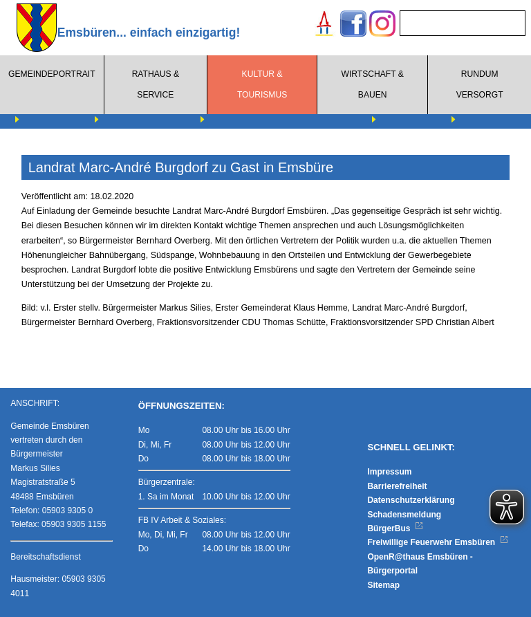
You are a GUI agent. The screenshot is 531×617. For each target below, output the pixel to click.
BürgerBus (395, 528)
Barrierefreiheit (397, 486)
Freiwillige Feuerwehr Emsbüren (437, 542)
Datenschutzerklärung (410, 500)
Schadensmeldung (404, 514)
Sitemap (383, 585)
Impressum (389, 472)
